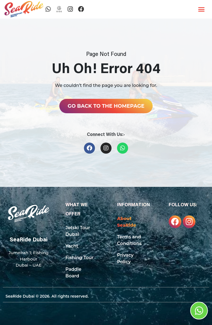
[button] (201, 9)
